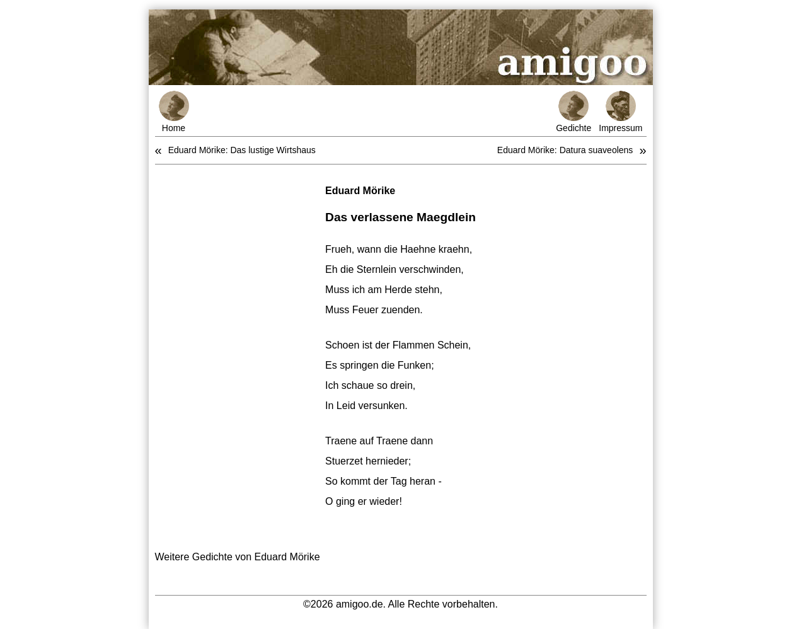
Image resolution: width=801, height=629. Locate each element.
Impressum (620, 112)
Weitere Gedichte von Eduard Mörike (237, 556)
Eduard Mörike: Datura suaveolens (565, 150)
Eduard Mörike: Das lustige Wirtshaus (242, 150)
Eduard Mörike (360, 190)
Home (174, 112)
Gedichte (573, 112)
